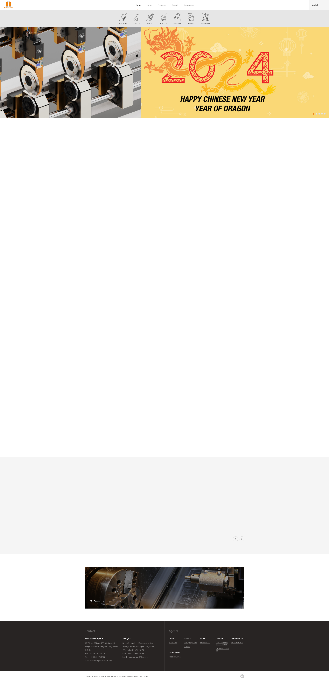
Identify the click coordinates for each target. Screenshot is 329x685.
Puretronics (205, 642)
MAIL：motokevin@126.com (135, 657)
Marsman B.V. (237, 642)
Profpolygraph (190, 642)
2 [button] (316, 114)
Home (138, 4)
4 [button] (322, 114)
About (175, 4)
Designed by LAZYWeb (137, 676)
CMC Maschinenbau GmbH (222, 643)
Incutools (173, 642)
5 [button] (325, 114)
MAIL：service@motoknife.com (98, 660)
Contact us (189, 4)
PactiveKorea (175, 657)
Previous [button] (235, 538)
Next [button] (241, 538)
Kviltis (187, 647)
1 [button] (313, 114)
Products (162, 4)
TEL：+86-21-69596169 (133, 650)
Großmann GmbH (222, 649)
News (149, 4)
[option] (164, 72)
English (315, 5)
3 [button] (319, 114)
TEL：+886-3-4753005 (95, 653)
